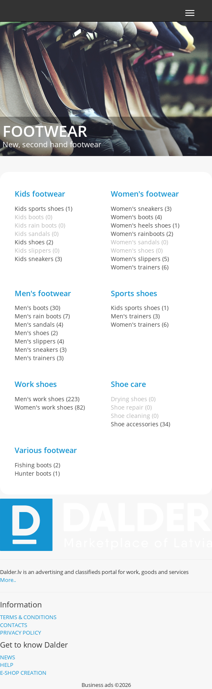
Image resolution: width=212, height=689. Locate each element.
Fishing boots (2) (37, 465)
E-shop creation (23, 672)
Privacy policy (20, 632)
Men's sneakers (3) (40, 349)
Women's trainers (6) (140, 267)
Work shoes (36, 384)
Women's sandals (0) (139, 242)
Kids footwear (40, 194)
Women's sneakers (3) (141, 209)
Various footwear (46, 450)
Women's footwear (145, 194)
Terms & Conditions (28, 617)
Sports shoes (134, 293)
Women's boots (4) (136, 217)
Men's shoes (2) (36, 333)
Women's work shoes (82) (50, 407)
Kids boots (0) (33, 217)
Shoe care (128, 384)
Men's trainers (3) (39, 358)
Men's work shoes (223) (47, 399)
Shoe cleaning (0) (134, 416)
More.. (8, 580)
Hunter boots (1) (37, 473)
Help (6, 665)
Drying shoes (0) (133, 399)
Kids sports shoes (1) (43, 209)
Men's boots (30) (37, 308)
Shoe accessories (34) (140, 424)
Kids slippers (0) (37, 250)
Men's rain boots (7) (42, 316)
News (7, 657)
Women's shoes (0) (137, 250)
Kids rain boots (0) (40, 225)
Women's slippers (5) (140, 259)
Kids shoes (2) (34, 242)
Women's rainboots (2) (142, 234)
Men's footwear (43, 293)
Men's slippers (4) (39, 341)
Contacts (13, 625)
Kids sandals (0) (37, 234)
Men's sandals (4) (39, 324)
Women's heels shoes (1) (145, 225)
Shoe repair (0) (131, 407)
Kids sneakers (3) (38, 259)
